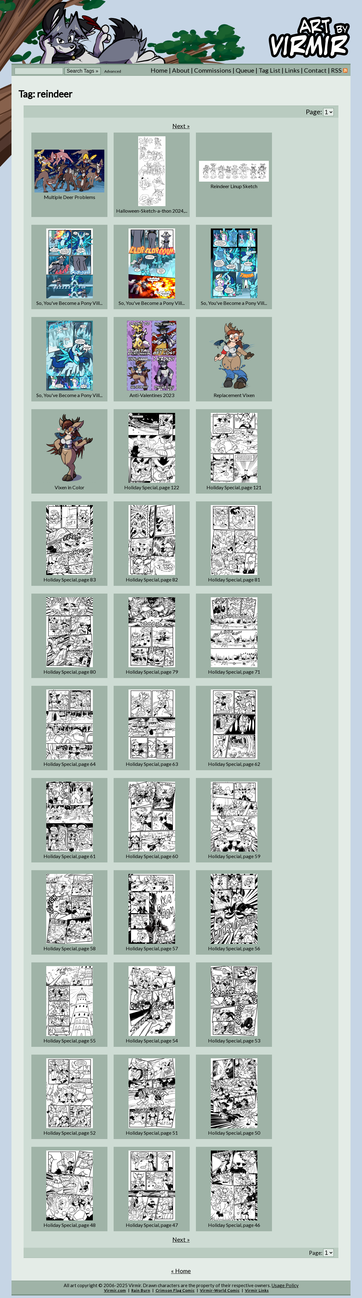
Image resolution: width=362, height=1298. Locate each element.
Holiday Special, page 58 (69, 948)
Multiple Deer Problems (69, 197)
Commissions (212, 70)
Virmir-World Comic (220, 1290)
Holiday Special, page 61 (69, 856)
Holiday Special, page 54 (152, 1040)
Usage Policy (285, 1285)
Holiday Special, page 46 (234, 1225)
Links (292, 70)
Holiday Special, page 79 (152, 672)
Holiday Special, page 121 (233, 487)
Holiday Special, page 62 (234, 764)
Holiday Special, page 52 (69, 1133)
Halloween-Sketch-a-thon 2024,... (151, 211)
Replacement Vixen (234, 395)
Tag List (269, 70)
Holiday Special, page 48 (69, 1225)
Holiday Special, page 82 (152, 579)
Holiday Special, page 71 (234, 672)
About (181, 70)
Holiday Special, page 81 (234, 579)
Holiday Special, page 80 (69, 672)
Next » (181, 125)
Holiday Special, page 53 (234, 1040)
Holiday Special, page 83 (69, 579)
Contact (315, 70)
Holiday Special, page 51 (152, 1133)
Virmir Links (257, 1290)
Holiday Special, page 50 (234, 1133)
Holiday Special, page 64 (69, 764)
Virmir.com (115, 1290)
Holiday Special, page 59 (234, 856)
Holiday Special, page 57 (152, 948)
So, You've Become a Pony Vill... (69, 303)
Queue (245, 70)
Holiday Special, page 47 (152, 1225)
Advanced (112, 71)
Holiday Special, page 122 (151, 487)
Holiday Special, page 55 (69, 1040)
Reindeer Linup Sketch (233, 186)
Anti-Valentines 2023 (151, 395)
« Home (181, 1270)
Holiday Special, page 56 (234, 948)
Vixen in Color (69, 487)
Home (159, 70)
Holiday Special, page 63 (152, 764)
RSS (339, 70)
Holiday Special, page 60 (152, 856)
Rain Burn (140, 1290)
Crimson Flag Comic (175, 1290)
